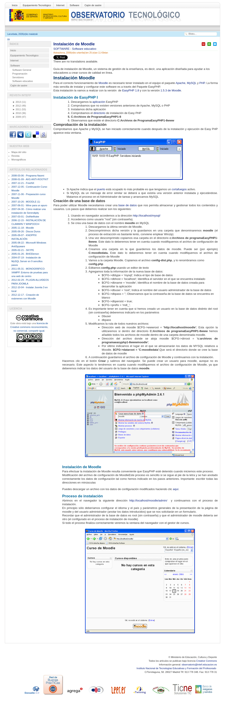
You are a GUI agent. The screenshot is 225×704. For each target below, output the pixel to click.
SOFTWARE (61, 48)
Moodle (103, 83)
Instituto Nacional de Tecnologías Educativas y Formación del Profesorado (177, 668)
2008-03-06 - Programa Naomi (27, 175)
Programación (19, 73)
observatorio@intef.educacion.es (199, 664)
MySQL (192, 83)
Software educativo (84, 48)
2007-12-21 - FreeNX (22, 183)
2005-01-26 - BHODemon (25, 253)
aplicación (99, 101)
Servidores (18, 77)
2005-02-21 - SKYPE (22, 250)
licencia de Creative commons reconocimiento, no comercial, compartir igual (29, 327)
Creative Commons (206, 661)
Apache (180, 83)
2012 (17, 105)
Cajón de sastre (93, 5)
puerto (101, 189)
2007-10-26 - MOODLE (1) (25, 201)
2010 (17, 113)
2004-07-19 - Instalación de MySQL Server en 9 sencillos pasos (26, 261)
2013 (17, 102)
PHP (202, 83)
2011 (17, 109)
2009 (17, 117)
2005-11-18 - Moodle (22, 227)
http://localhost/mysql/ (146, 215)
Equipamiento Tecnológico (37, 5)
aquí (175, 489)
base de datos (127, 205)
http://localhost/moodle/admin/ (149, 500)
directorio (100, 113)
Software (74, 5)
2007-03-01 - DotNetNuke (25, 216)
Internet (60, 5)
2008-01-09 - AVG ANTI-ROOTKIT (29, 179)
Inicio (15, 5)
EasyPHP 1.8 (130, 90)
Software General (21, 70)
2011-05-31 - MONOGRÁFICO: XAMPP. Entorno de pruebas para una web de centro (29, 272)
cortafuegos (179, 189)
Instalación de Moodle (74, 44)
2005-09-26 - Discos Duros (25, 231)
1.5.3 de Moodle (171, 90)
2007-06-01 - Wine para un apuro (29, 205)
